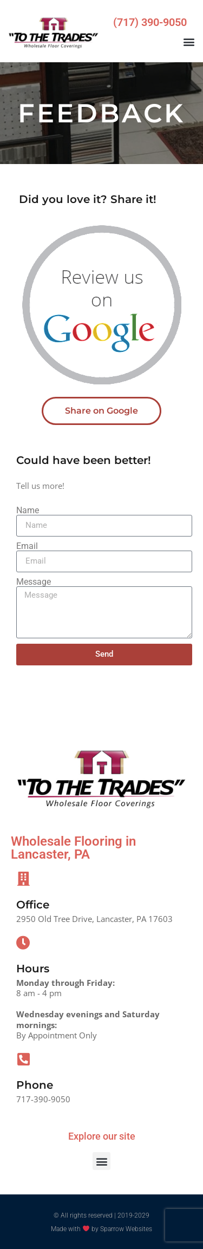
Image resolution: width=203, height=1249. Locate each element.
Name (27, 510)
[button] (189, 42)
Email (27, 546)
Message (33, 582)
